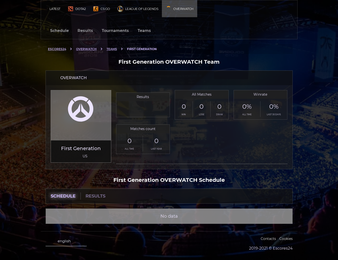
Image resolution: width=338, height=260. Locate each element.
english (60, 241)
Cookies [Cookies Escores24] (286, 239)
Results (85, 30)
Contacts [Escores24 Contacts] (268, 239)
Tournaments (115, 30)
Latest (54, 9)
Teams (144, 30)
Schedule (59, 30)
